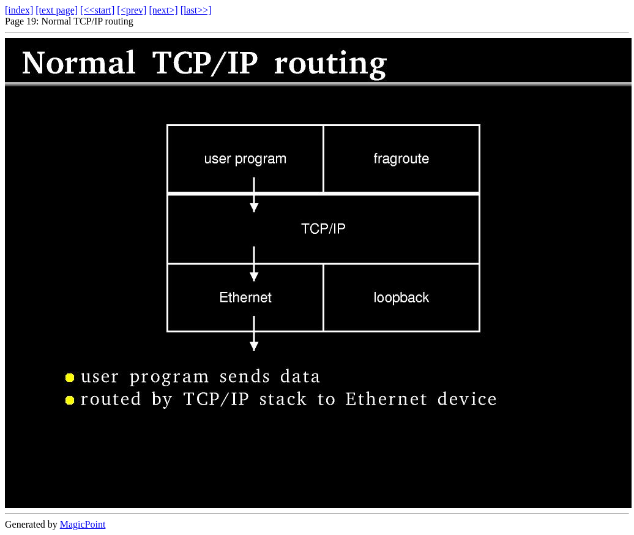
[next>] (163, 10)
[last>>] (196, 10)
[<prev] (131, 10)
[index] (19, 10)
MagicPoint (83, 524)
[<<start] (97, 10)
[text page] (56, 10)
